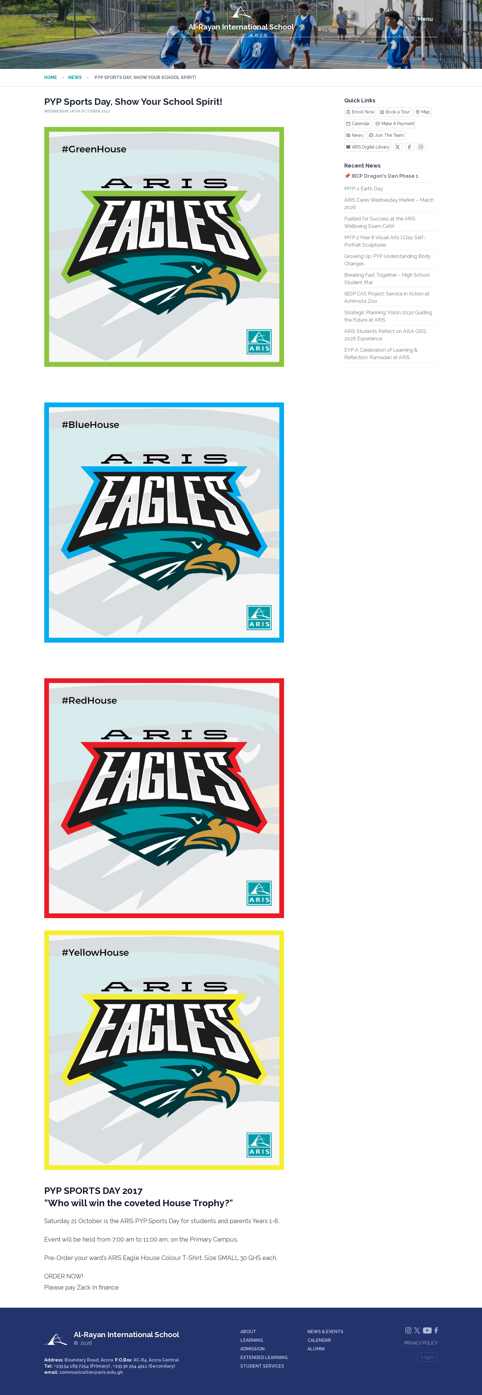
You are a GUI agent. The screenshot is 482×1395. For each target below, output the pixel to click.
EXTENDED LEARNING (264, 1357)
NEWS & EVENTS (325, 1331)
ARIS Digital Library (367, 147)
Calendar (358, 123)
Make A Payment (394, 123)
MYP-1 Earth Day (363, 189)
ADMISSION (252, 1348)
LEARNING (251, 1340)
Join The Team (386, 135)
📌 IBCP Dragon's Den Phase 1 (381, 176)
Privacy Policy (421, 1343)
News (75, 77)
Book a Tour (395, 111)
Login (427, 1357)
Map (422, 111)
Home (50, 77)
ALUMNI (316, 1348)
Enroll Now (360, 111)
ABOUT (248, 1331)
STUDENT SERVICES (262, 1366)
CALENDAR (319, 1340)
